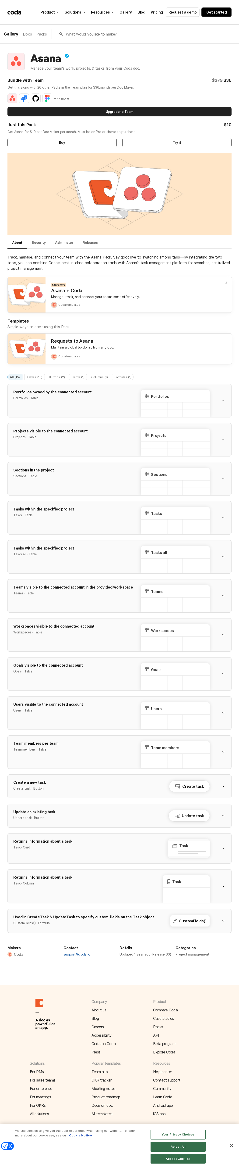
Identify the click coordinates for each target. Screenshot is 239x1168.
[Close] (231, 1151)
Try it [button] (177, 142)
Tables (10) (34, 377)
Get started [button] (216, 12)
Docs (27, 34)
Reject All (178, 1152)
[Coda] (14, 12)
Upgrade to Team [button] (120, 112)
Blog (141, 12)
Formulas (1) (123, 377)
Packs (41, 34)
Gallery (126, 12)
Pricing (157, 12)
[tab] (17, 245)
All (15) (15, 377)
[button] (226, 400)
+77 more (61, 98)
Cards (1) (77, 377)
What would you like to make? (91, 34)
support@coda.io (76, 954)
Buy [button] (62, 142)
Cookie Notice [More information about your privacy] (80, 1140)
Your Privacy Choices (178, 1139)
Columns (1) (99, 377)
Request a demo (183, 12)
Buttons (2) (57, 377)
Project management (192, 954)
